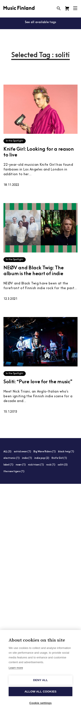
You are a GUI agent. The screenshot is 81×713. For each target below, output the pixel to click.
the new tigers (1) (13, 471)
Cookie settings (40, 703)
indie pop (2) (41, 458)
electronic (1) (11, 458)
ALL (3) (7, 452)
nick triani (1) (36, 465)
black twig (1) (66, 452)
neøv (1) (21, 465)
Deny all (40, 680)
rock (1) (50, 465)
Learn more (16, 667)
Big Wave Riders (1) (44, 452)
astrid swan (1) (22, 452)
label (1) (8, 465)
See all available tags (40, 22)
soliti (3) (63, 465)
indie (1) (27, 458)
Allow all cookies (40, 691)
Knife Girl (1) (59, 458)
